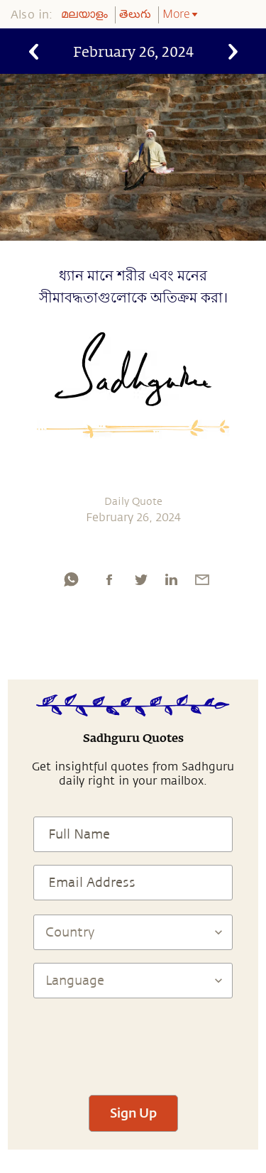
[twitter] (140, 579)
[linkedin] (171, 579)
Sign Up (133, 1112)
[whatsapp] (71, 579)
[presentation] (133, 1040)
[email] (202, 579)
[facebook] (109, 579)
